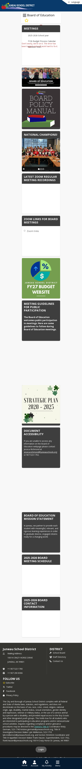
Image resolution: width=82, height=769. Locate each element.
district (56, 649)
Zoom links (33, 231)
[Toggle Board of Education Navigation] (24, 15)
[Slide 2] (41, 169)
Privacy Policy (10, 695)
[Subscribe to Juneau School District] (8, 682)
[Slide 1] (39, 169)
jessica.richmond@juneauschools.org (40, 452)
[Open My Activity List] (47, 763)
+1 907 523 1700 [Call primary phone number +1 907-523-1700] (15, 668)
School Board (57, 652)
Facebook (9, 691)
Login (41, 749)
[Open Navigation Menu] (57, 763)
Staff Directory (58, 657)
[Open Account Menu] (34, 763)
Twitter (8, 687)
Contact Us (56, 661)
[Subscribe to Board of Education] (26, 20)
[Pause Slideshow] (23, 169)
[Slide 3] (43, 169)
